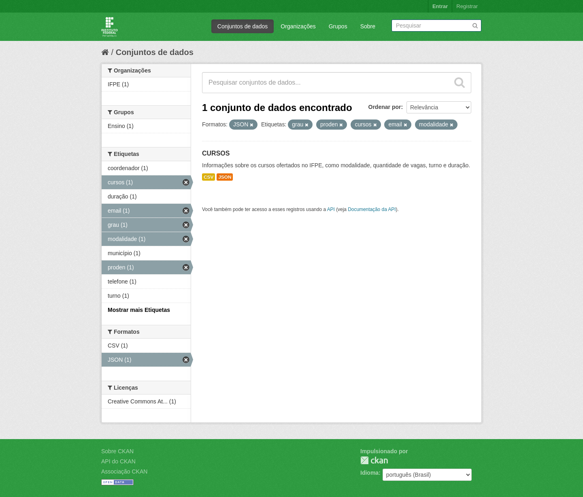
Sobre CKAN (117, 451)
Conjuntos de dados (242, 26)
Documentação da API (372, 209)
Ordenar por (384, 107)
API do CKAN (118, 461)
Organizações (298, 26)
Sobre (367, 26)
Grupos (338, 26)
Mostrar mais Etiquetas (139, 310)
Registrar (467, 6)
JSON (224, 177)
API (331, 209)
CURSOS (216, 153)
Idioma (369, 472)
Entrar (440, 6)
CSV (208, 177)
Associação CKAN (124, 471)
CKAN (374, 460)
